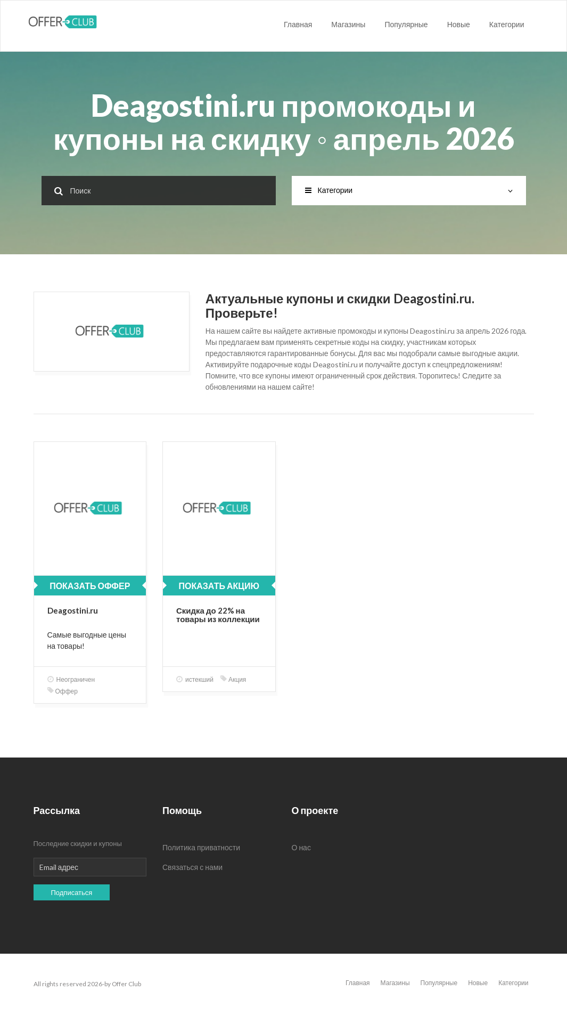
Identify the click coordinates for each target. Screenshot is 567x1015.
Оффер (62, 691)
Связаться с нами (192, 867)
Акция (233, 679)
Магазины (348, 24)
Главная (298, 24)
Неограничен (71, 679)
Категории (506, 24)
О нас (301, 847)
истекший (194, 679)
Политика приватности (201, 847)
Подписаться (72, 892)
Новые (458, 24)
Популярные (406, 24)
